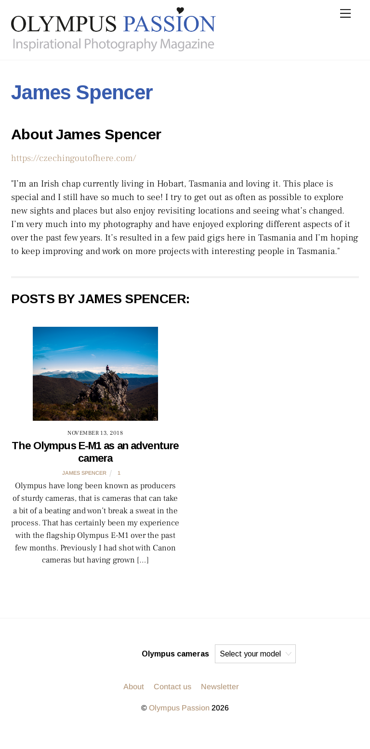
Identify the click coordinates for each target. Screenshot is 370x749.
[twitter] (107, 654)
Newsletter (220, 686)
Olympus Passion (179, 708)
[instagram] (83, 654)
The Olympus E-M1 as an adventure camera (95, 452)
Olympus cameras (175, 654)
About (133, 686)
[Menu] (345, 13)
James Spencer (84, 473)
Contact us (172, 686)
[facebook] (130, 654)
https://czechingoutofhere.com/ (73, 158)
